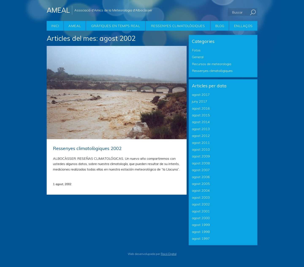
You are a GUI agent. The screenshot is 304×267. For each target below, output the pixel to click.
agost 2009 (201, 156)
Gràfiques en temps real (115, 26)
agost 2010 (201, 149)
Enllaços (243, 26)
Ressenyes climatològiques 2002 (87, 148)
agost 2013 (201, 129)
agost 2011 (201, 142)
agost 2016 (201, 108)
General (198, 57)
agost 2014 (201, 122)
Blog (219, 26)
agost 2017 (201, 94)
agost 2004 (201, 190)
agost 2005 (201, 184)
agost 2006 (201, 177)
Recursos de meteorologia (211, 64)
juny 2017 (199, 101)
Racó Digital (168, 254)
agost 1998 (201, 232)
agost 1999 (201, 225)
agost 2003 (201, 197)
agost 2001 (201, 211)
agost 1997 (201, 238)
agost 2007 (201, 170)
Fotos (196, 50)
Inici (55, 26)
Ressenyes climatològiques (178, 26)
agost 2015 (201, 115)
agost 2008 (201, 163)
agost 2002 (201, 204)
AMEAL (74, 26)
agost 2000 (201, 218)
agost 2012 (201, 136)
